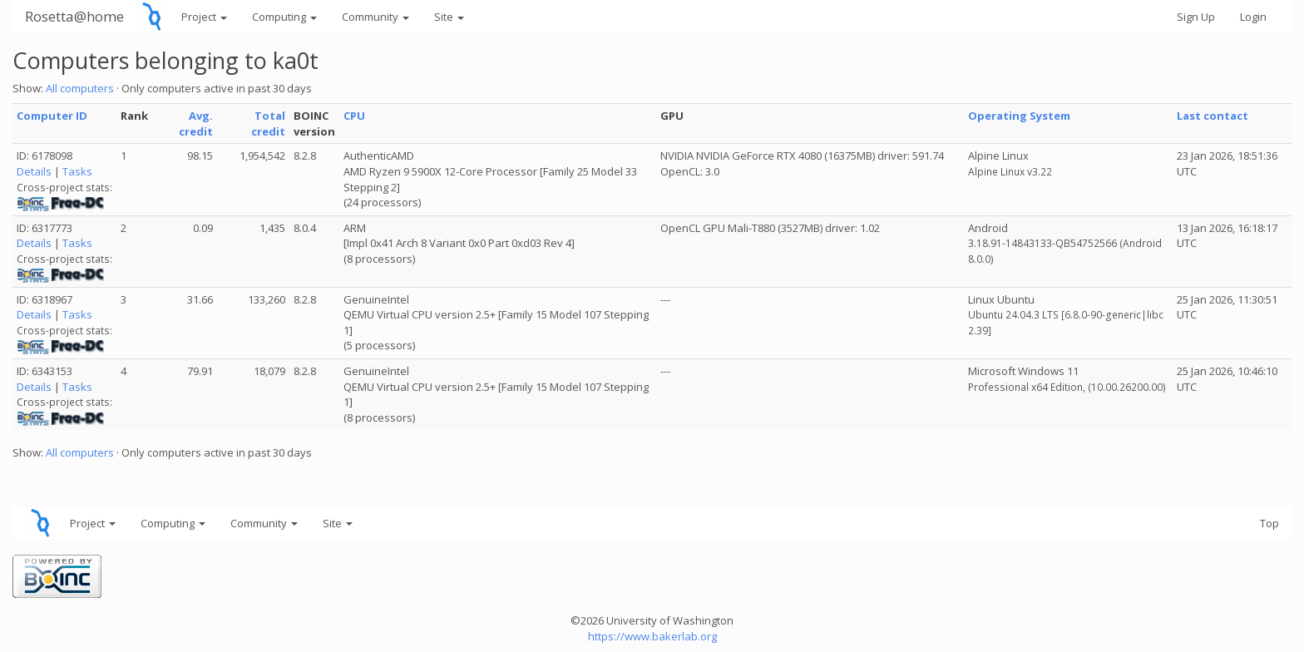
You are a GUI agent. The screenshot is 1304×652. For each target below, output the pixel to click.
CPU (354, 115)
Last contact (1212, 115)
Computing (284, 16)
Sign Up (1196, 16)
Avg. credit (196, 123)
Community (375, 16)
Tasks (77, 171)
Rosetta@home (74, 16)
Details (34, 171)
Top (1269, 523)
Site (449, 16)
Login (1253, 16)
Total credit (268, 123)
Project (204, 16)
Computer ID (52, 115)
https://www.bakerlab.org (652, 636)
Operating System (1019, 115)
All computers (80, 88)
